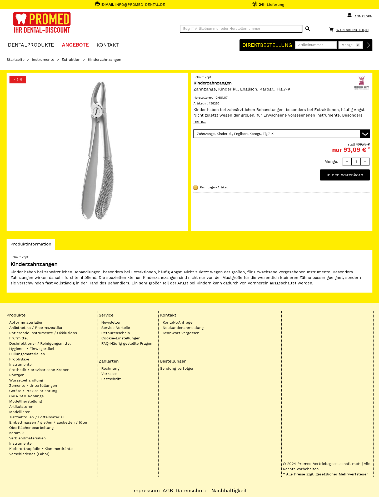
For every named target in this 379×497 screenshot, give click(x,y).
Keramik (16, 433)
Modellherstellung (25, 401)
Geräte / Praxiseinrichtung (33, 391)
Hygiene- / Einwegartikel (31, 349)
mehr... (199, 121)
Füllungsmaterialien (27, 354)
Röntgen (16, 375)
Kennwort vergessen (181, 333)
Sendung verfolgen (177, 368)
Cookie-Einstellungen (121, 338)
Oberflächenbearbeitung (31, 427)
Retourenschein (115, 333)
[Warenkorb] (350, 29)
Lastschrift (111, 379)
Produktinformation (30, 245)
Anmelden (359, 15)
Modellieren (20, 412)
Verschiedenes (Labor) (29, 454)
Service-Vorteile (115, 327)
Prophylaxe (19, 359)
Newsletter (111, 322)
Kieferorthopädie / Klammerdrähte (41, 448)
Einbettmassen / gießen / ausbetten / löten (48, 422)
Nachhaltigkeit (229, 491)
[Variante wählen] (281, 133)
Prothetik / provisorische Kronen (39, 370)
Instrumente (43, 59)
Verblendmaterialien (27, 438)
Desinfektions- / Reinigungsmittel (40, 343)
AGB (168, 491)
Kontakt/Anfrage (177, 322)
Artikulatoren (21, 406)
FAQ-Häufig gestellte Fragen (126, 343)
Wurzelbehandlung (26, 380)
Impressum (146, 491)
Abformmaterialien (26, 322)
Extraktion (71, 59)
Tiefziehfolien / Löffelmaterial (36, 417)
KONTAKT (108, 44)
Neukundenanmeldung (183, 327)
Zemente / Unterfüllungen (33, 385)
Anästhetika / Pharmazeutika (35, 327)
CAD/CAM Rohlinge (26, 396)
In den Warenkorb (345, 174)
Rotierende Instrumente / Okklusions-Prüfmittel (44, 335)
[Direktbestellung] (368, 45)
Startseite (15, 59)
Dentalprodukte (31, 44)
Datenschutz (191, 491)
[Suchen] (307, 28)
